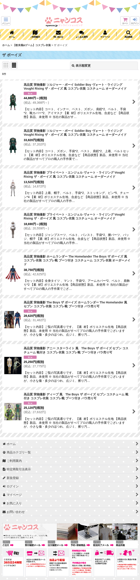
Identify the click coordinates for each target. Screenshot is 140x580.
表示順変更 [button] (81, 65)
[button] (6, 21)
